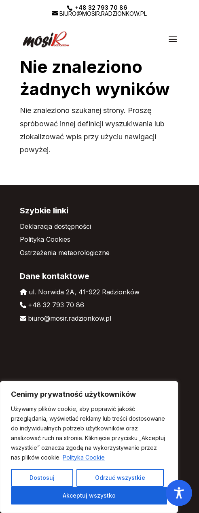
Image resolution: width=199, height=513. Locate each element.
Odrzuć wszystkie (120, 477)
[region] (89, 447)
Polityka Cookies (45, 239)
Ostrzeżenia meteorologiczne (65, 253)
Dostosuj (42, 477)
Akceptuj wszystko (89, 495)
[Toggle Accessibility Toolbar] (179, 493)
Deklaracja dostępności (55, 226)
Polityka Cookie (84, 457)
